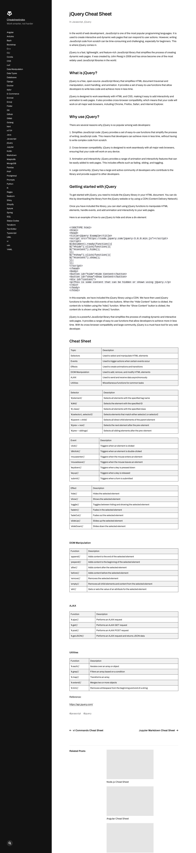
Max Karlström (171, 841)
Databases (12, 77)
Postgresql (12, 176)
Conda (10, 57)
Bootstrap (11, 45)
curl (8, 65)
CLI (8, 53)
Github (10, 114)
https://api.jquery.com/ (81, 718)
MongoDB (11, 163)
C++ (9, 49)
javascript (76, 727)
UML (9, 237)
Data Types (12, 73)
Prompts (11, 180)
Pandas (10, 167)
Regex (10, 192)
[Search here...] (10, 843)
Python (10, 184)
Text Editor (11, 229)
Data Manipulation (15, 69)
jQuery (10, 143)
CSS (9, 61)
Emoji (9, 102)
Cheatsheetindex (16, 19)
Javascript (11, 139)
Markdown (11, 155)
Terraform (11, 225)
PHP (9, 172)
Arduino (10, 36)
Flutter (9, 106)
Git (8, 110)
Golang (10, 122)
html (9, 126)
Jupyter (10, 147)
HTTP (9, 131)
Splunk (10, 208)
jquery (88, 727)
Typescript (11, 233)
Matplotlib (11, 159)
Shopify (10, 204)
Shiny (9, 200)
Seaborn (11, 196)
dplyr (9, 90)
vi (7, 241)
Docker (10, 86)
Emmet (10, 98)
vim (8, 245)
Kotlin (9, 151)
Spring (10, 212)
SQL (9, 217)
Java (9, 135)
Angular (10, 32)
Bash (9, 40)
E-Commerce (13, 94)
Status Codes (13, 221)
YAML (9, 249)
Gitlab (9, 118)
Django (10, 81)
